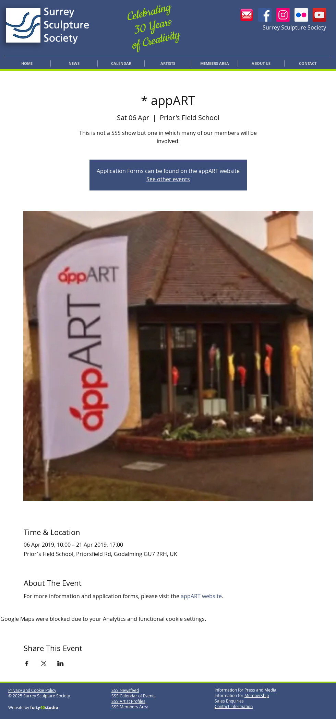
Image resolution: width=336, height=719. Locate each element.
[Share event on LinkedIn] (60, 663)
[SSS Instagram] (283, 15)
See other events (168, 179)
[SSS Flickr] (301, 15)
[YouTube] (319, 15)
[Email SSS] (246, 15)
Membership (256, 695)
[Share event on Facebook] (27, 663)
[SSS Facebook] (265, 15)
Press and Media (260, 690)
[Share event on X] (43, 663)
